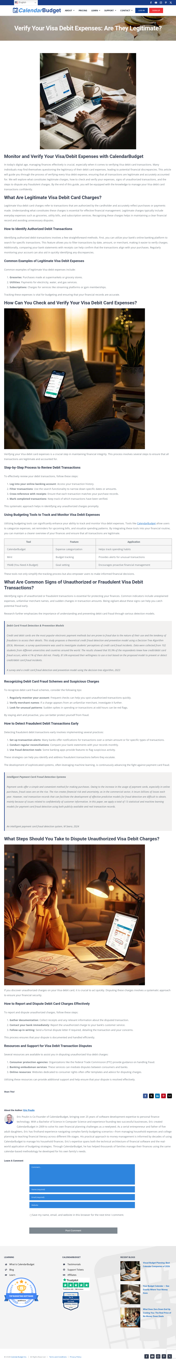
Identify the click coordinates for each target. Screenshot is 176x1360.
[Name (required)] (82, 1189)
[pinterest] (166, 3)
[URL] (82, 1205)
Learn (12, 1274)
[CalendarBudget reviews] (76, 1279)
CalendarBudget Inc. (19, 1357)
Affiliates (72, 1274)
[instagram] (161, 3)
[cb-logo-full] (37, 8)
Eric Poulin (29, 1110)
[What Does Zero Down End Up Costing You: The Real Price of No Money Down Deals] (130, 1317)
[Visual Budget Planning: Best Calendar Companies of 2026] (130, 1271)
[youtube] (156, 3)
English (20, 2)
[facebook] (151, 3)
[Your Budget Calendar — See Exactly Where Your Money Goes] (130, 1294)
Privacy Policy (76, 1357)
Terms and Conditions (58, 1357)
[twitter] (171, 3)
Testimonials (74, 1264)
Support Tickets (76, 1269)
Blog (11, 1269)
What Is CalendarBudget (21, 1264)
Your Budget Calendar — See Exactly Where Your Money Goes (156, 1289)
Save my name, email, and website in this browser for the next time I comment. (78, 1214)
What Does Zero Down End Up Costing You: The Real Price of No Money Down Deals (157, 1312)
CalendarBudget (146, 523)
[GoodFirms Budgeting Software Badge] (21, 1279)
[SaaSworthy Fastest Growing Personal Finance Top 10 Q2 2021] (70, 1293)
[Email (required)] (82, 1197)
